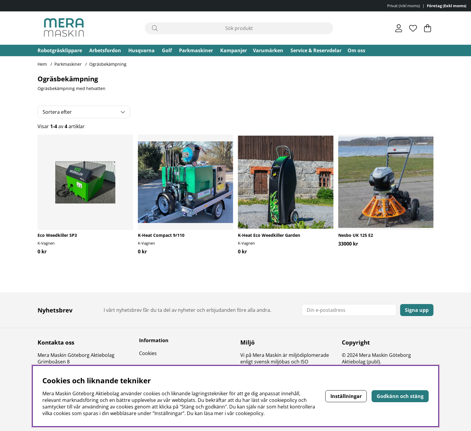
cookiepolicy (249, 413)
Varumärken (268, 50)
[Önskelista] (413, 28)
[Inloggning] (399, 28)
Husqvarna (141, 50)
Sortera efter (57, 112)
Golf (167, 50)
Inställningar (346, 396)
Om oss (356, 50)
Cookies (148, 353)
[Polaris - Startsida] (64, 28)
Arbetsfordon (105, 50)
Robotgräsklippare (60, 50)
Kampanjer (233, 50)
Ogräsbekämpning (107, 64)
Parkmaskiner (196, 50)
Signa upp (417, 310)
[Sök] (239, 28)
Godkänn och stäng (400, 396)
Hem (42, 64)
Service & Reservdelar (316, 50)
